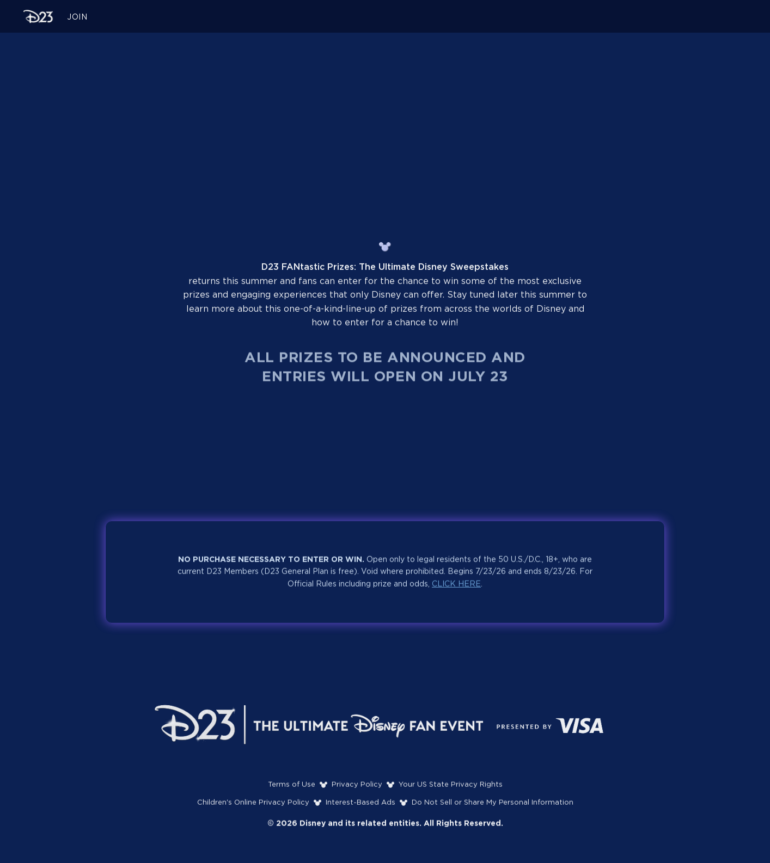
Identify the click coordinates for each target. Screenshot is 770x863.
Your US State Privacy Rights (451, 787)
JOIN (77, 17)
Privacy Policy (357, 787)
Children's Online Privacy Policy (253, 805)
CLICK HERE (456, 587)
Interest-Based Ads (360, 805)
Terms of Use (291, 787)
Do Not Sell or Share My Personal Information (492, 805)
